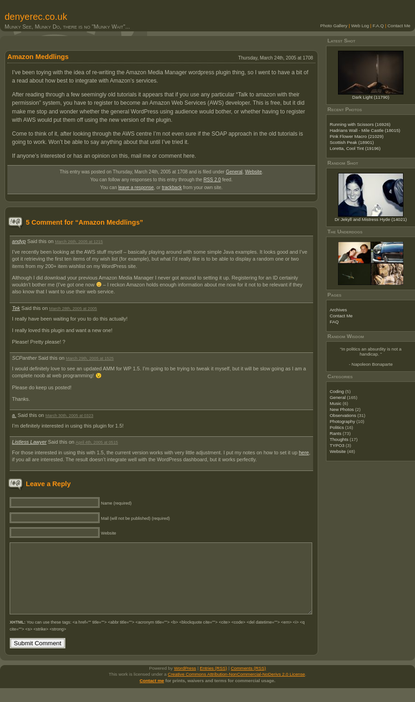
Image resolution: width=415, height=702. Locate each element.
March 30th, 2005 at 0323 (69, 415)
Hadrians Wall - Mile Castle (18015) (365, 130)
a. (14, 415)
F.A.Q (378, 25)
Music (335, 403)
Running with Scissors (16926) (360, 124)
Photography (342, 421)
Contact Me (398, 25)
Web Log (360, 25)
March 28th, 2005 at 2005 (73, 308)
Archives (338, 309)
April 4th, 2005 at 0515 (97, 442)
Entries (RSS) (213, 681)
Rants (335, 433)
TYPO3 (337, 445)
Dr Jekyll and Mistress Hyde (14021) (371, 219)
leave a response (136, 187)
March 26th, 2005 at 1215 (79, 241)
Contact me (152, 694)
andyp (19, 241)
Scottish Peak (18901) (352, 142)
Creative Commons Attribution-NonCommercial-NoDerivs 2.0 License (236, 687)
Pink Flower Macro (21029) (357, 136)
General (234, 171)
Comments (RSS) (248, 681)
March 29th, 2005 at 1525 (90, 358)
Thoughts (339, 439)
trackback (172, 187)
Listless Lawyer (29, 442)
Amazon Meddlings (38, 56)
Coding (337, 391)
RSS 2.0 (212, 179)
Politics (337, 427)
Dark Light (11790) (371, 97)
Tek (16, 308)
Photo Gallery (334, 25)
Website (253, 171)
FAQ (334, 321)
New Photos (342, 409)
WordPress (185, 681)
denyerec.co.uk (36, 17)
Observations (343, 415)
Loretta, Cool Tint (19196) (355, 148)
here (304, 452)
